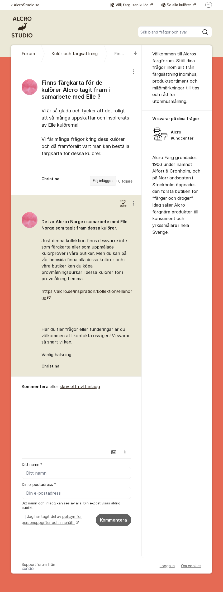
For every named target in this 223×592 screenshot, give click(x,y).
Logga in (167, 566)
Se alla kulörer (176, 5)
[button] (114, 452)
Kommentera (113, 520)
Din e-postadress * (39, 484)
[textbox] (76, 420)
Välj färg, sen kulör (129, 5)
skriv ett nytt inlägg (80, 386)
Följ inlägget (103, 181)
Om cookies (191, 566)
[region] (76, 128)
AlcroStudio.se (25, 5)
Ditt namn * (32, 464)
